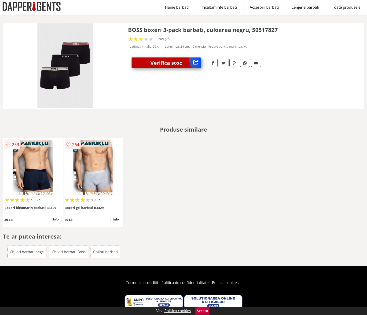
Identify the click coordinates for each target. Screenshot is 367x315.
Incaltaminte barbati (219, 7)
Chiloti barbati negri (27, 251)
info (56, 219)
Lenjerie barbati (305, 7)
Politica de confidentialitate (185, 282)
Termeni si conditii (142, 282)
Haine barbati (177, 7)
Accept (202, 310)
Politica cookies (225, 282)
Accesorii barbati (264, 7)
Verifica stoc (175, 62)
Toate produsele (346, 7)
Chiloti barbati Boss (69, 251)
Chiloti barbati (105, 251)
